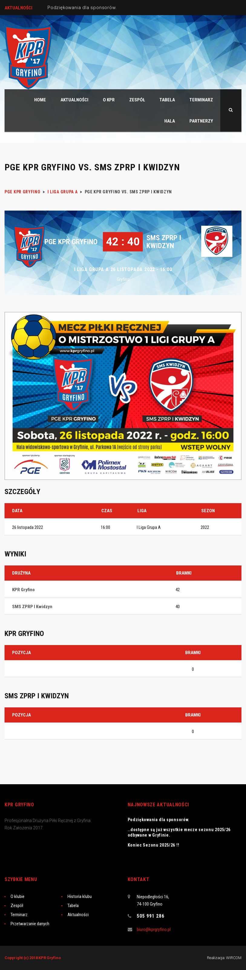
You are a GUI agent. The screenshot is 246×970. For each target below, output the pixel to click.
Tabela (73, 905)
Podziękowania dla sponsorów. (82, 7)
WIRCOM (233, 957)
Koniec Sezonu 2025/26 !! (153, 845)
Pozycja (21, 652)
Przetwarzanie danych (30, 923)
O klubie (18, 896)
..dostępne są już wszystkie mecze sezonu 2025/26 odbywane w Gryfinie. (179, 832)
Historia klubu (79, 896)
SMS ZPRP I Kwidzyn (163, 242)
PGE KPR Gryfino (70, 242)
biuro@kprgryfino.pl (154, 929)
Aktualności (78, 914)
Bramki (193, 652)
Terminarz (19, 914)
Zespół (17, 905)
